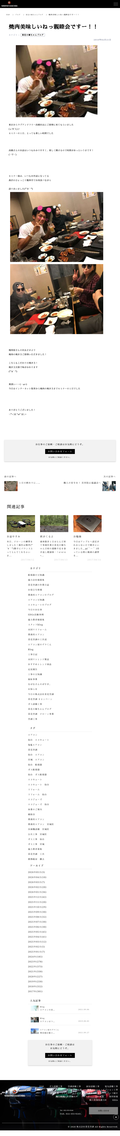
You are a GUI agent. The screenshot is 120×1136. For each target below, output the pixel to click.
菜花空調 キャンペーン (41, 699)
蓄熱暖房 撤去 (36, 859)
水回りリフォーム (38, 630)
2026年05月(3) (37, 872)
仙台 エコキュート (39, 740)
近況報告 (33, 670)
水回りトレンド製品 (39, 660)
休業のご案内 (35, 810)
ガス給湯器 (34, 770)
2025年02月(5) (37, 947)
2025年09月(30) (37, 912)
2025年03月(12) (37, 942)
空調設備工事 (74, 1087)
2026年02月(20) (37, 887)
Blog (31, 650)
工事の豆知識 (35, 674)
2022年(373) (35, 967)
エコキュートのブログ (40, 605)
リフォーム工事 (74, 1090)
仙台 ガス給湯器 (38, 775)
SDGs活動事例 (36, 615)
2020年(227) (35, 977)
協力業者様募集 (36, 620)
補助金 (31, 815)
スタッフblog (36, 625)
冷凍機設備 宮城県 (39, 829)
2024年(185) (35, 957)
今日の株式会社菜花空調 (41, 694)
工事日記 (33, 655)
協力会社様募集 (36, 580)
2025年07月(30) (37, 922)
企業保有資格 (92, 1093)
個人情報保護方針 (98, 1100)
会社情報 (99, 1097)
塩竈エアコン (35, 745)
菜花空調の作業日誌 (39, 585)
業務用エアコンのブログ (41, 595)
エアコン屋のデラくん (40, 645)
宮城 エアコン (36, 760)
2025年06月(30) (37, 927)
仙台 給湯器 (35, 765)
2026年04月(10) (37, 877)
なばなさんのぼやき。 (40, 684)
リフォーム (34, 790)
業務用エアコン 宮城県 (41, 824)
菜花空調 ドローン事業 (41, 714)
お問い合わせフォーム (60, 451)
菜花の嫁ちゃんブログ (36, 14)
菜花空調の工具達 (38, 640)
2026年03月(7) (37, 882)
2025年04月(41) (37, 937)
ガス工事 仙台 (36, 839)
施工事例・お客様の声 (67, 1097)
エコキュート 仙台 (39, 785)
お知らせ (33, 689)
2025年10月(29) (37, 907)
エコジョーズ (35, 800)
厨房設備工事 (92, 1087)
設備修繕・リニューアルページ (65, 1093)
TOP (8, 14)
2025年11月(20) (37, 902)
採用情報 (113, 1097)
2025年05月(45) (37, 932)
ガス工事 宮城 (36, 844)
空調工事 (33, 719)
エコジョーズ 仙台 (39, 805)
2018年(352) (35, 987)
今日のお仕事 (35, 610)
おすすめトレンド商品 (40, 665)
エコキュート (35, 780)
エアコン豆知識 (36, 600)
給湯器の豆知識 (36, 575)
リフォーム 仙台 (38, 795)
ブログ (18, 14)
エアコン (33, 735)
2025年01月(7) (37, 952)
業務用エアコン (36, 635)
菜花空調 (33, 750)
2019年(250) (35, 982)
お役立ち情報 (35, 590)
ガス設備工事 (35, 704)
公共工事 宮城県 (38, 834)
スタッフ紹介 (111, 1093)
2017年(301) (35, 992)
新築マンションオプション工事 (102, 1090)
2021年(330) (35, 972)
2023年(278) (35, 962)
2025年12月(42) (37, 897)
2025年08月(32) (37, 917)
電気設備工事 (111, 1087)
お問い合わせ (103, 1111)
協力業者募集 (35, 849)
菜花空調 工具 (36, 854)
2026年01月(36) (37, 892)
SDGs (115, 1100)
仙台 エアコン (36, 755)
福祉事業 (33, 680)
